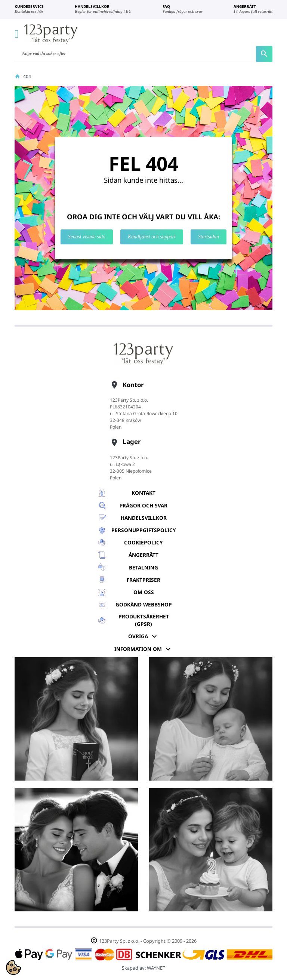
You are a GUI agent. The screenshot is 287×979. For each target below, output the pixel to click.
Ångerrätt (143, 554)
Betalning (143, 567)
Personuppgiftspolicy (143, 530)
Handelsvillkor (144, 517)
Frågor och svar (143, 505)
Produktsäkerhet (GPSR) (143, 620)
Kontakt (143, 492)
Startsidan (208, 237)
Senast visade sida (86, 237)
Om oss (143, 592)
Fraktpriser (143, 579)
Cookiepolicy (143, 542)
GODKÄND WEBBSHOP (143, 604)
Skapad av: (143, 967)
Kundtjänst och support (152, 237)
